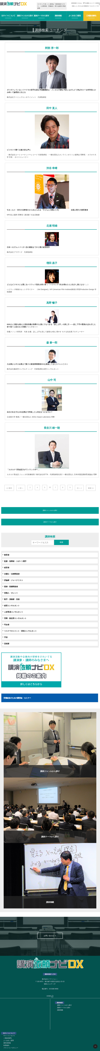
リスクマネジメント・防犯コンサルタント (20, 631)
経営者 (6, 568)
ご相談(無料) (7, 1038)
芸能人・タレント (11, 593)
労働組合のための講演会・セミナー (17, 698)
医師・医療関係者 (11, 587)
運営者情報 (7, 1043)
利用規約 (6, 1045)
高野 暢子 (51, 302)
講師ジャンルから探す (50, 510)
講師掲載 (60, 1010)
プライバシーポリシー (10, 1048)
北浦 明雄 (51, 225)
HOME (50, 996)
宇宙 (6, 637)
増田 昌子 (51, 263)
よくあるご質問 (8, 1040)
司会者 (6, 625)
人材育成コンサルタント (13, 612)
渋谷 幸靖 (51, 168)
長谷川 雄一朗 (52, 427)
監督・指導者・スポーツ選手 (15, 561)
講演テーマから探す (50, 522)
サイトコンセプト (9, 1035)
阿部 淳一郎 (52, 48)
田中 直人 (51, 108)
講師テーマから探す (63, 1007)
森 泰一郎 (51, 342)
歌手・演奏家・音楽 (12, 599)
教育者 (6, 555)
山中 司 (52, 379)
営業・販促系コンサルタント (15, 618)
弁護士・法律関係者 (12, 574)
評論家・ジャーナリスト (13, 580)
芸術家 (6, 644)
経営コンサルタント (12, 606)
